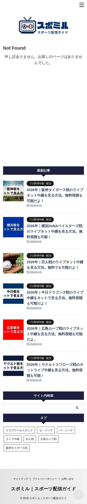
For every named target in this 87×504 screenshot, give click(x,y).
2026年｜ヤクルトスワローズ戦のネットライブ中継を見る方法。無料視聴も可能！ (55, 370)
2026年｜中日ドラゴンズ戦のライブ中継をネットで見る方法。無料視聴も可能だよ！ (55, 298)
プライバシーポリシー (44, 478)
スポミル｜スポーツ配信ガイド (43, 488)
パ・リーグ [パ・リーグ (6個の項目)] (66, 430)
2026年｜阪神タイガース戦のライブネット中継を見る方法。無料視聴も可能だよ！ (55, 195)
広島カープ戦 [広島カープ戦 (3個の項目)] (49, 439)
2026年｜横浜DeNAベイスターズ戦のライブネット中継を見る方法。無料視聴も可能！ (54, 231)
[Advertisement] (43, 121)
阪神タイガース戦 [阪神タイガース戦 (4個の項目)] (16, 447)
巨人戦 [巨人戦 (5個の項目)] (30, 439)
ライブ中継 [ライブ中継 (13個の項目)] (12, 439)
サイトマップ (20, 478)
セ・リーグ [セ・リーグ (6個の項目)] (46, 430)
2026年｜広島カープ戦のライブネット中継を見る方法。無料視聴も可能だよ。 (55, 334)
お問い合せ (67, 478)
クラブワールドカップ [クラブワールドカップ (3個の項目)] (19, 430)
